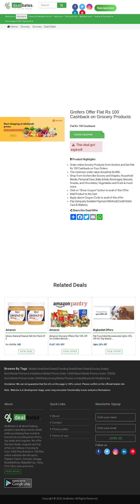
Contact (56, 422)
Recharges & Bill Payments (19, 21)
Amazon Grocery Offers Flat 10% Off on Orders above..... (68, 337)
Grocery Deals (99, 368)
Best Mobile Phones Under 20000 (23, 378)
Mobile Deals (36, 368)
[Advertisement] (67, 60)
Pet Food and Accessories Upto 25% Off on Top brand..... (112, 337)
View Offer (70, 351)
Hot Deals (50, 368)
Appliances (85, 16)
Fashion (58, 16)
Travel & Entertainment (40, 16)
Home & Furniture (103, 16)
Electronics (71, 16)
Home (12, 26)
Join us (115, 438)
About (54, 416)
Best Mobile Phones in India (20, 373)
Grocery (21, 16)
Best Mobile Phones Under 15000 (95, 373)
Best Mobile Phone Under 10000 (55, 373)
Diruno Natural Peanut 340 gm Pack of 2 (25, 337)
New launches (105, 8)
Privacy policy (59, 429)
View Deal (26, 351)
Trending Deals (66, 368)
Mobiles (10, 16)
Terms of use (59, 435)
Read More (13, 471)
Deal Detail (50, 26)
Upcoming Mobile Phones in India (63, 378)
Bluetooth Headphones (96, 378)
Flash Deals (83, 368)
